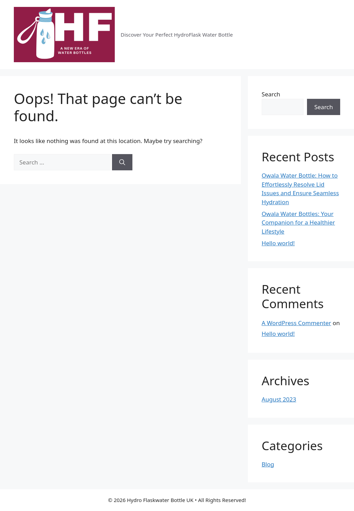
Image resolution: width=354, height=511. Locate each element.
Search (271, 94)
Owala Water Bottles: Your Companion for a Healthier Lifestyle (298, 222)
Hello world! (278, 243)
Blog (268, 464)
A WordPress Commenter (296, 323)
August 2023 (279, 399)
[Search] (122, 162)
